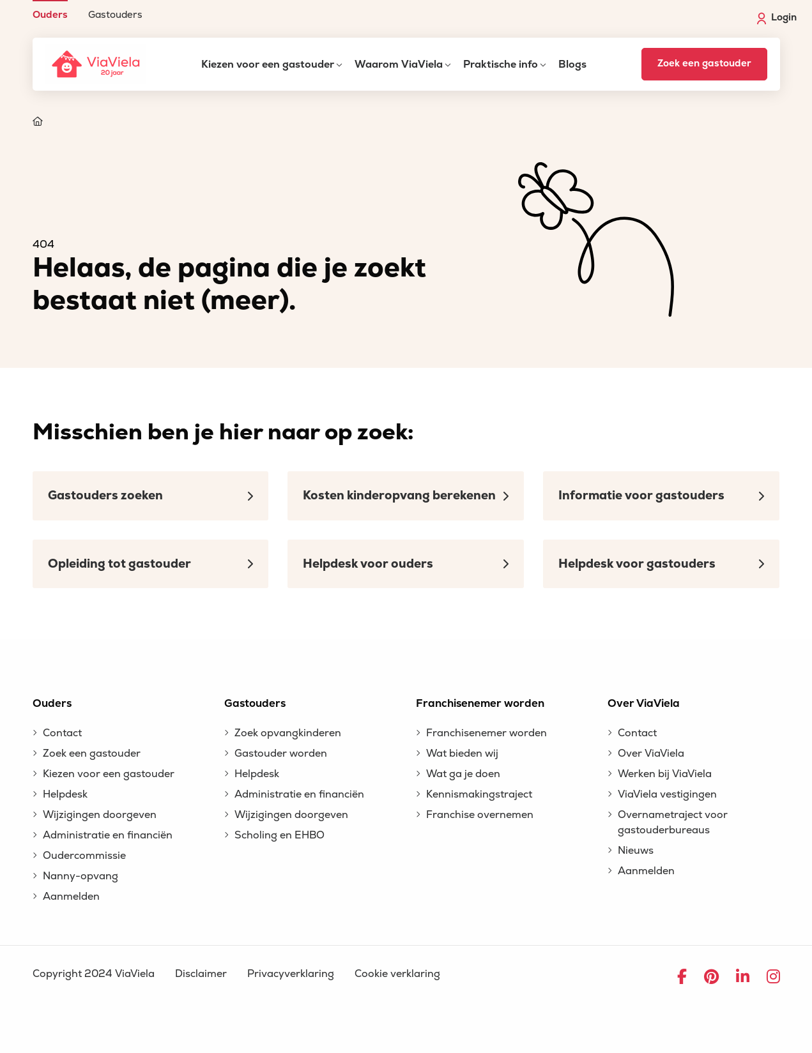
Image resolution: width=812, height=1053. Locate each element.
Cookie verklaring (397, 973)
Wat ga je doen (463, 774)
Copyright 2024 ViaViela (94, 973)
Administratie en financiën (107, 835)
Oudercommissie (84, 855)
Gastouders (115, 14)
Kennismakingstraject (479, 794)
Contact (62, 733)
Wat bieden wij (462, 753)
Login (777, 17)
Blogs (572, 64)
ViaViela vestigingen (667, 794)
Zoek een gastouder (704, 63)
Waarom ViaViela (399, 64)
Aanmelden (71, 896)
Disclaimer (201, 973)
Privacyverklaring (290, 973)
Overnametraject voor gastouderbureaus (673, 822)
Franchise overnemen (479, 814)
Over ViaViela (651, 753)
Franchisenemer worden (486, 733)
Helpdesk (65, 794)
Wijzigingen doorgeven (100, 814)
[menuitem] (50, 10)
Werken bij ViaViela (665, 774)
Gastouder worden (280, 753)
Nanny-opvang (80, 876)
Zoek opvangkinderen (287, 733)
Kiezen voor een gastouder (267, 64)
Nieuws (636, 850)
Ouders (50, 14)
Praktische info (500, 64)
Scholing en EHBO (279, 835)
